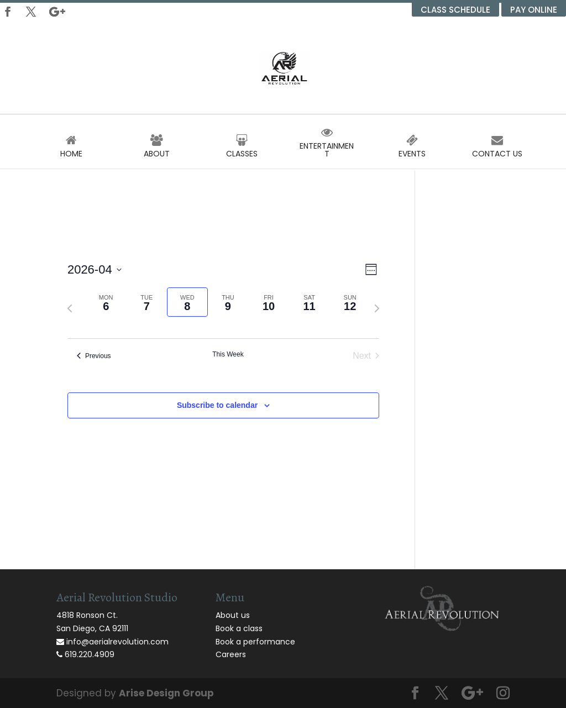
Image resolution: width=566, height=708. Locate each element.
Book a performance (255, 641)
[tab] (106, 302)
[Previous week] (69, 308)
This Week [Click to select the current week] (227, 354)
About (156, 149)
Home (71, 149)
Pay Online (533, 9)
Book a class (239, 628)
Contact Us (497, 149)
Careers (231, 654)
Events (412, 149)
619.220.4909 (85, 654)
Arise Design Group (166, 693)
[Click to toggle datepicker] (94, 269)
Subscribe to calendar (217, 405)
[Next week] (377, 308)
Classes (241, 149)
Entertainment (327, 145)
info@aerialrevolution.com (112, 641)
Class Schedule (455, 9)
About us (233, 615)
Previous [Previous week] (94, 356)
